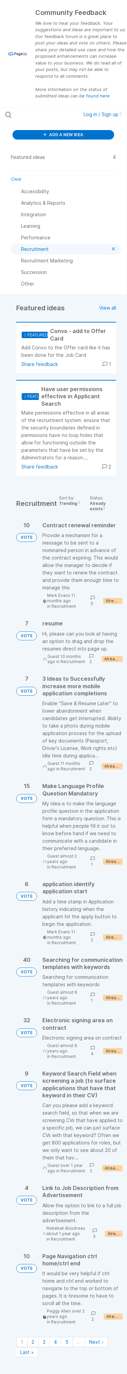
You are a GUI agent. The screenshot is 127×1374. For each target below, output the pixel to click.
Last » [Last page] (27, 1352)
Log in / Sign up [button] (103, 114)
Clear (16, 179)
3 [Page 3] (44, 1342)
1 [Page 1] (22, 1342)
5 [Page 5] (66, 1342)
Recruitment (63, 606)
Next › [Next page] (96, 1342)
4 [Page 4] (55, 1342)
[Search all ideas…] (40, 115)
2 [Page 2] (32, 1342)
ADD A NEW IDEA (63, 134)
